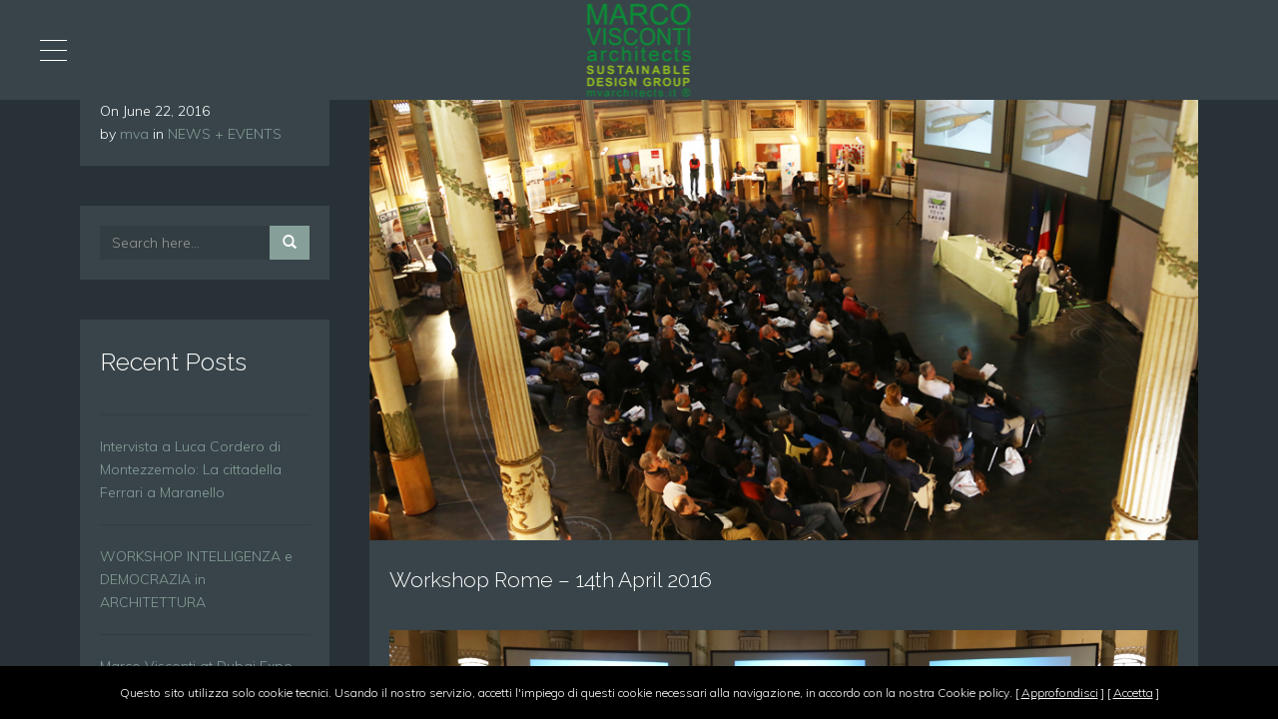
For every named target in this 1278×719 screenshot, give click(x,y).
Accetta (1133, 692)
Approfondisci (1059, 692)
